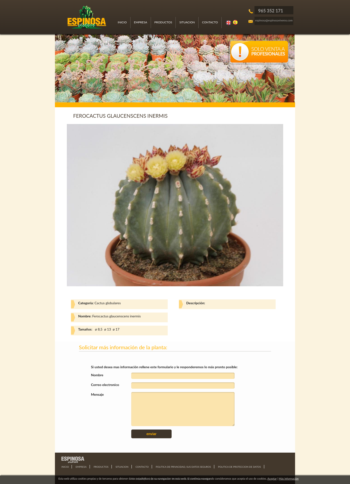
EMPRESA (140, 22)
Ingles (228, 22)
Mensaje (97, 394)
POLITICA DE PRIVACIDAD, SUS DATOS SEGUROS (183, 466)
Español (235, 22)
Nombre (97, 375)
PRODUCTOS (163, 22)
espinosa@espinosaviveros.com (274, 20)
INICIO (122, 22)
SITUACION (187, 22)
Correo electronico (105, 385)
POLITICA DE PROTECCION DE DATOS (239, 466)
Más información (289, 478)
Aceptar (272, 478)
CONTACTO (210, 22)
